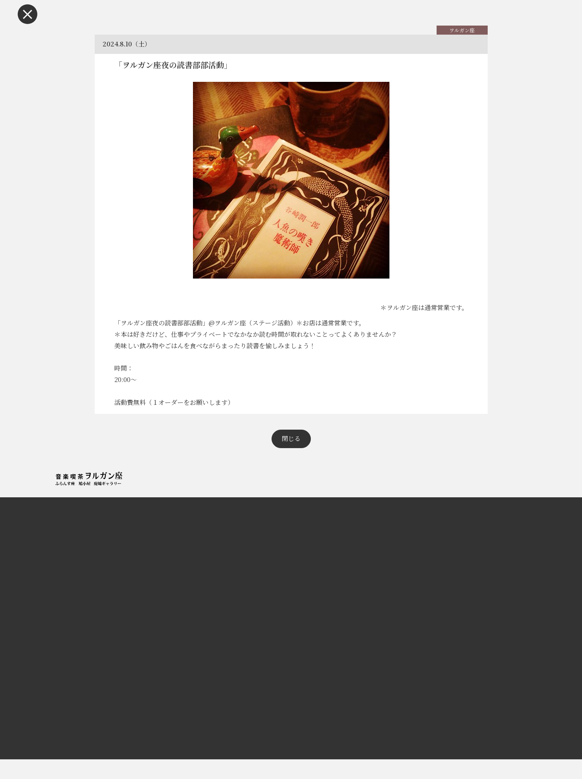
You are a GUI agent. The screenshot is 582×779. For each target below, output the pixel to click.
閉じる (291, 458)
